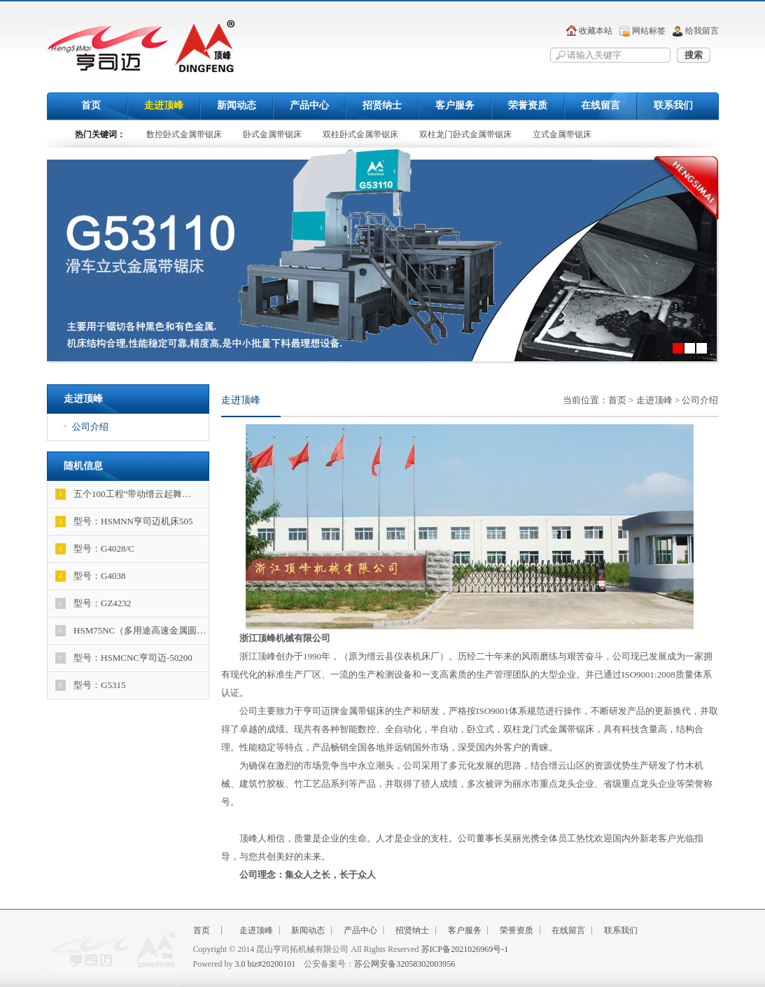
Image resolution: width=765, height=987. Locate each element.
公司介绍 (86, 426)
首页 (91, 105)
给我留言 (702, 31)
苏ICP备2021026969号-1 (465, 949)
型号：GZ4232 (93, 603)
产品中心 (309, 105)
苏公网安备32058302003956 (404, 964)
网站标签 (649, 31)
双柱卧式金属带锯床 (360, 134)
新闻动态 (236, 105)
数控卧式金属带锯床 (184, 134)
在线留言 (600, 105)
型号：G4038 (90, 576)
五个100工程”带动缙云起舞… (123, 494)
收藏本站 (595, 31)
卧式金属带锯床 (272, 134)
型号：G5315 (90, 685)
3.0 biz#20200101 (265, 964)
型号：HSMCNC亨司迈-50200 (123, 658)
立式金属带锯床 (562, 134)
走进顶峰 (163, 105)
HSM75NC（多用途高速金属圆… (130, 630)
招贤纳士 (382, 105)
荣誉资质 (527, 105)
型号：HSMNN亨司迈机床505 (123, 521)
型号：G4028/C (94, 548)
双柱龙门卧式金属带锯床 (465, 134)
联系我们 (673, 105)
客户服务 (455, 105)
